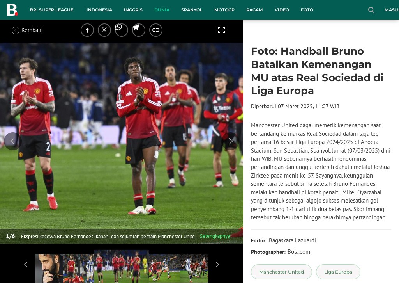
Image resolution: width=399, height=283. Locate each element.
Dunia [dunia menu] (161, 9)
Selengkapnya (215, 236)
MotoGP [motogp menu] (224, 9)
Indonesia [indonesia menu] (99, 9)
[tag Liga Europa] (338, 271)
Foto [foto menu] (307, 9)
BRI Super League (51, 9)
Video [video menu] (282, 9)
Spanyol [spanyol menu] (192, 9)
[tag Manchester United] (281, 271)
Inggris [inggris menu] (133, 9)
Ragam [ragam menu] (254, 9)
